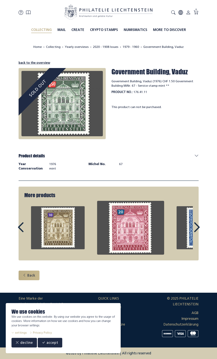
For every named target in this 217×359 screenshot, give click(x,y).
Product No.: (122, 92)
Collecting (41, 30)
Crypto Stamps (104, 30)
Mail (61, 30)
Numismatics (135, 30)
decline (24, 343)
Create (77, 30)
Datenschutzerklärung (181, 324)
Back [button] (29, 275)
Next (188, 231)
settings (19, 332)
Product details (32, 155)
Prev (29, 231)
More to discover (169, 30)
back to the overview (34, 63)
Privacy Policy (40, 332)
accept (50, 343)
